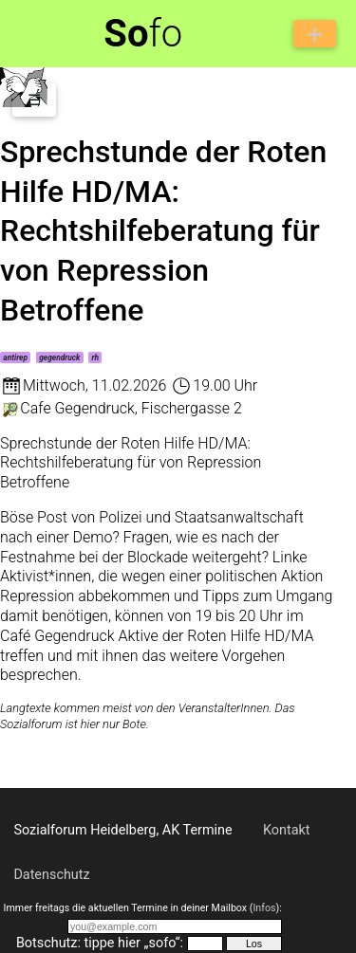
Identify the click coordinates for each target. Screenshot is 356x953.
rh (96, 357)
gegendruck (59, 357)
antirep (15, 357)
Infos (264, 908)
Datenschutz (51, 875)
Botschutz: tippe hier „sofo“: (99, 943)
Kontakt (286, 830)
